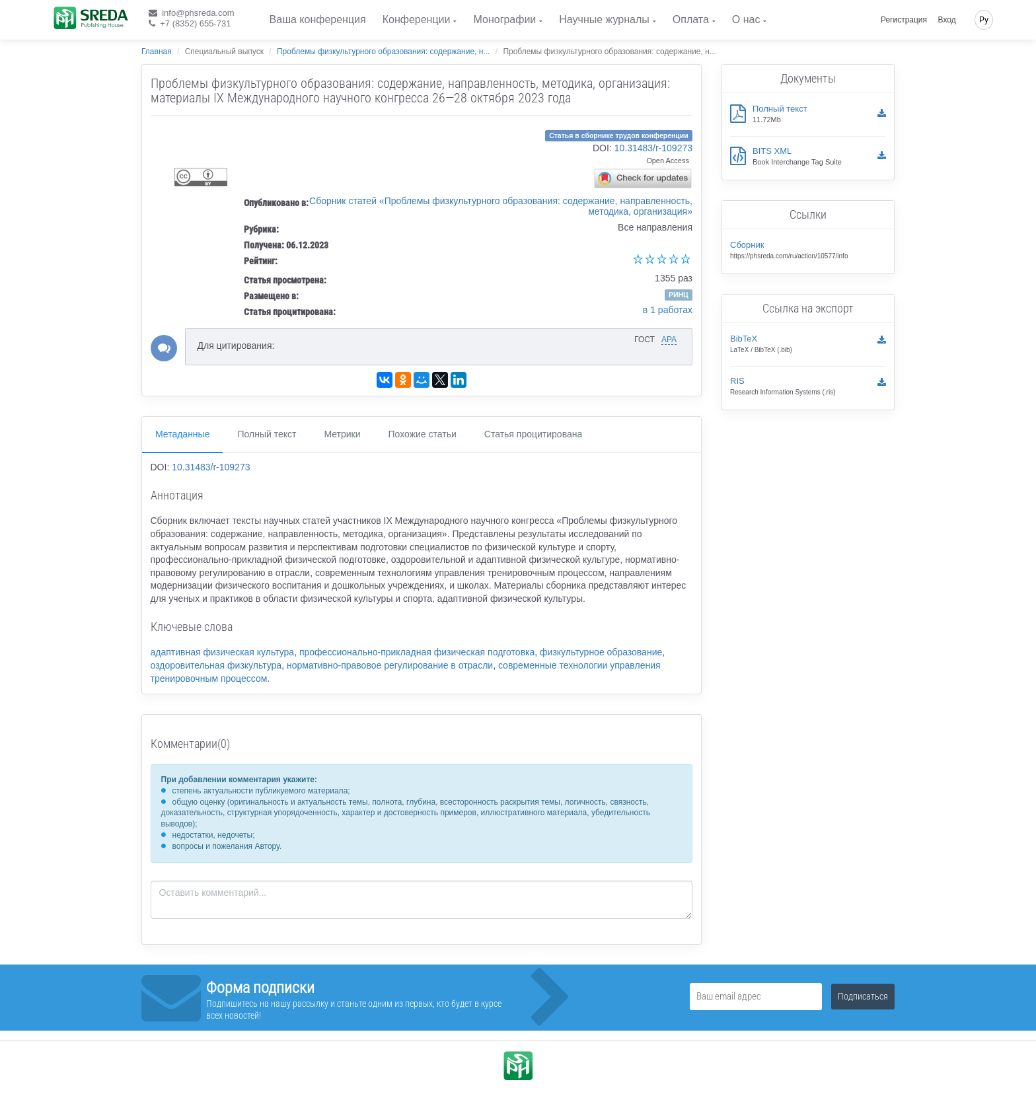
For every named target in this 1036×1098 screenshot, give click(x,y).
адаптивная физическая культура (223, 652)
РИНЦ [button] (678, 295)
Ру (983, 19)
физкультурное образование (601, 652)
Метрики (342, 434)
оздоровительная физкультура (216, 665)
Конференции (417, 19)
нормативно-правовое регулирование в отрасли (390, 665)
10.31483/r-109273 (653, 148)
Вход (947, 19)
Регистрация (904, 19)
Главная (156, 51)
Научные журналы (604, 19)
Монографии (504, 19)
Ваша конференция (318, 19)
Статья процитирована (533, 434)
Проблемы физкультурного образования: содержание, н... (383, 51)
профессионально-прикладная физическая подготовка (417, 652)
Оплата (691, 19)
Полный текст (266, 434)
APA (669, 339)
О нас (746, 19)
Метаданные (182, 434)
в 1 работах (667, 310)
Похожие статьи (422, 434)
